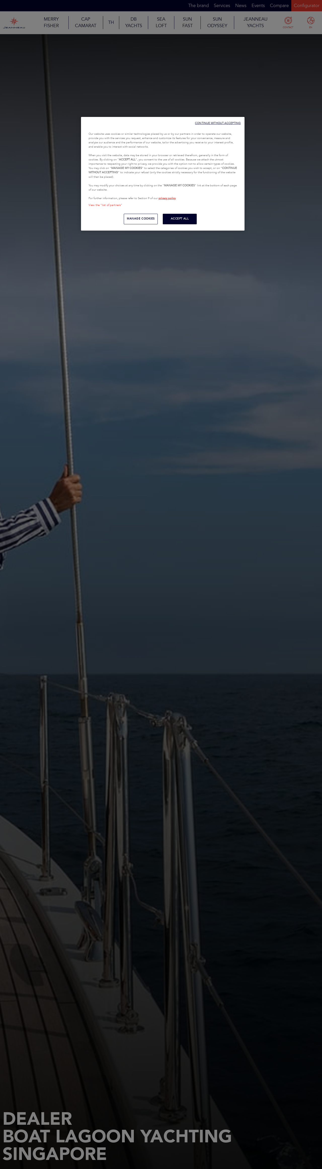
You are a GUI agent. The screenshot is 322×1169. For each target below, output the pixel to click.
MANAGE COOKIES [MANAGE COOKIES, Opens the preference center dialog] (141, 219)
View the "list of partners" (105, 205)
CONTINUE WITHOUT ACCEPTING (218, 123)
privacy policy (167, 198)
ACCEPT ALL (180, 219)
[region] (163, 174)
